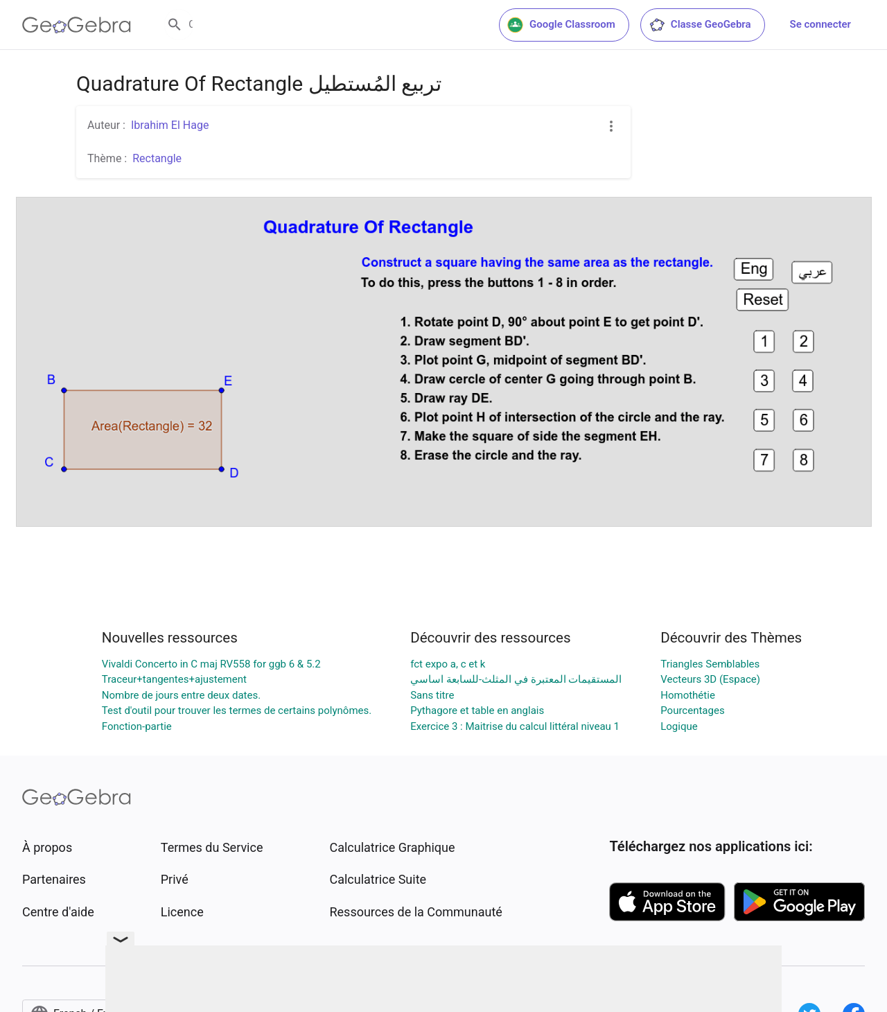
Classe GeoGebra (700, 25)
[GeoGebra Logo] (76, 25)
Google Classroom (561, 25)
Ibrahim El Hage (170, 125)
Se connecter (820, 24)
